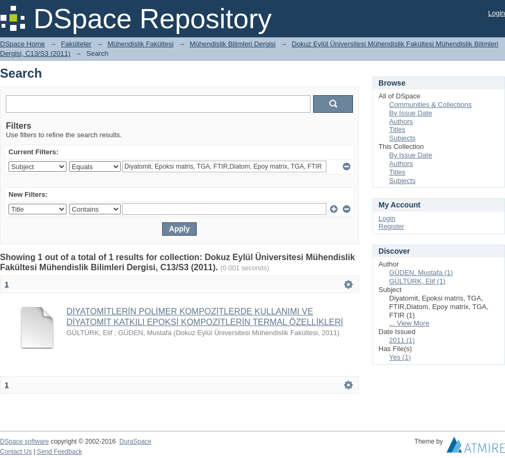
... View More (409, 323)
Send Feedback (59, 451)
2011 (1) (402, 340)
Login (496, 13)
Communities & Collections (430, 105)
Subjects (402, 138)
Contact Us (16, 451)
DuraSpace (135, 441)
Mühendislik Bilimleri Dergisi (233, 44)
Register (391, 226)
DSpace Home (22, 44)
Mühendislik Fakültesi (140, 44)
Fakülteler (76, 44)
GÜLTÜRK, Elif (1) (417, 281)
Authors (401, 122)
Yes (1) (400, 357)
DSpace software (24, 441)
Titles (397, 130)
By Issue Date (410, 113)
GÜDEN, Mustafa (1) (421, 273)
